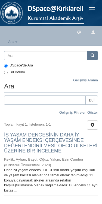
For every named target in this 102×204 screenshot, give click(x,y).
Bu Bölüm (14, 72)
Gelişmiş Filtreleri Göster (78, 112)
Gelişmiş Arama (85, 80)
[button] (79, 31)
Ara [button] (12, 42)
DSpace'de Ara (18, 65)
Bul (91, 100)
